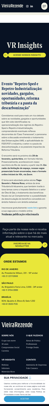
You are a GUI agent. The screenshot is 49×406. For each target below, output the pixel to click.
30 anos (5, 344)
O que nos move (9, 341)
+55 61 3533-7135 (10, 304)
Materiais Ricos (8, 372)
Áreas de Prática (33, 341)
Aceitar (24, 399)
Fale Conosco (32, 368)
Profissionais (31, 344)
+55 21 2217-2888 (10, 276)
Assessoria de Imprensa (36, 365)
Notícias (5, 365)
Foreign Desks (32, 347)
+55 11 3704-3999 (10, 290)
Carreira (5, 351)
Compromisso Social (10, 347)
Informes (6, 368)
